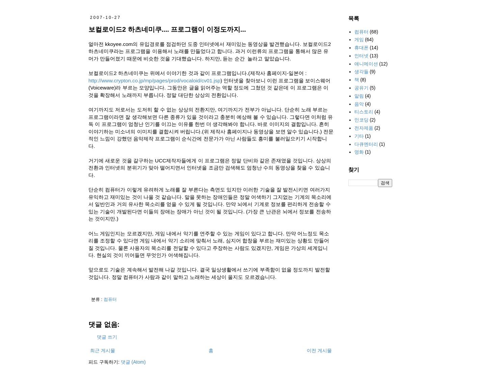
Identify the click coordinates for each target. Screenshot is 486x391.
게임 (359, 39)
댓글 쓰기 (107, 337)
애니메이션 (366, 64)
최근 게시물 (102, 350)
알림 (359, 96)
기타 (359, 136)
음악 (359, 104)
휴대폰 (361, 47)
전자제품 (363, 128)
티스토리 (363, 111)
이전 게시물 (319, 350)
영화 (359, 152)
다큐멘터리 (366, 144)
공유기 (361, 87)
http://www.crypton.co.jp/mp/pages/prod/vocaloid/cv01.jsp (154, 80)
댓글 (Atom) (133, 362)
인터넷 (361, 55)
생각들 (361, 71)
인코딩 (361, 120)
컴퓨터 (110, 299)
